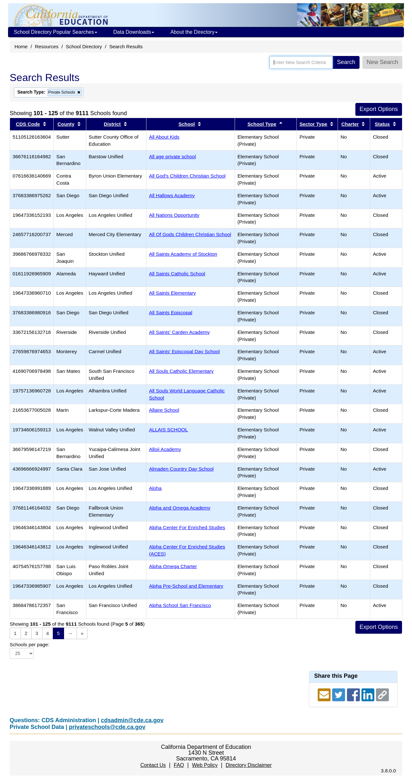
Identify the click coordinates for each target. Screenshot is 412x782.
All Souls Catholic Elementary (181, 371)
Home (21, 46)
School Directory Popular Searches (55, 32)
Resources (47, 46)
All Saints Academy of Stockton (183, 254)
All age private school (172, 156)
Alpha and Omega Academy (179, 508)
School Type (262, 124)
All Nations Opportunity (174, 215)
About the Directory (194, 32)
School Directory (84, 46)
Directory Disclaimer (249, 765)
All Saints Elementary (172, 293)
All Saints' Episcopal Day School (184, 351)
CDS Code (28, 124)
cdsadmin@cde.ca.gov (132, 720)
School (186, 124)
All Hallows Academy (172, 195)
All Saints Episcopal (170, 312)
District (112, 124)
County (66, 124)
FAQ (179, 765)
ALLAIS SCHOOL (168, 429)
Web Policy (205, 765)
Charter (350, 124)
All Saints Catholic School (177, 273)
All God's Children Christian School (187, 176)
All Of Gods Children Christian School (190, 234)
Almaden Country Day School (181, 469)
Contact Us (153, 765)
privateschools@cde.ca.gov (107, 727)
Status (382, 124)
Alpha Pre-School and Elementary (186, 586)
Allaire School (164, 410)
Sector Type (313, 124)
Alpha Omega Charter (173, 566)
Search (346, 62)
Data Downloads (133, 32)
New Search (382, 62)
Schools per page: (29, 644)
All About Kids (164, 137)
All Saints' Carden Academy (179, 332)
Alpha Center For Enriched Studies (187, 527)
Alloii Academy (165, 449)
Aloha (155, 488)
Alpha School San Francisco (180, 605)
